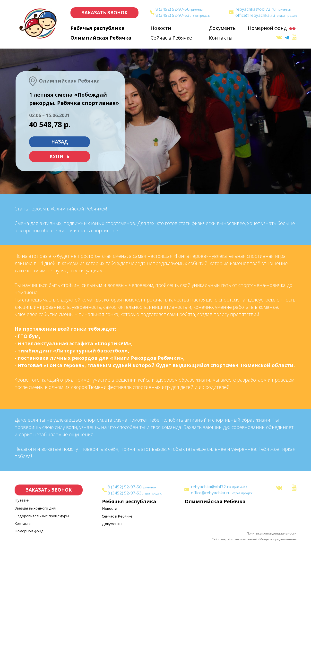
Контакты (221, 37)
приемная (197, 10)
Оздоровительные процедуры (42, 637)
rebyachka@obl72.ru (255, 9)
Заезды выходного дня (35, 629)
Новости (161, 28)
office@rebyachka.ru (255, 15)
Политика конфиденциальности (271, 654)
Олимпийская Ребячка (100, 37)
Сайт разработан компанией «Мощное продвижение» (254, 660)
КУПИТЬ (59, 156)
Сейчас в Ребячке (171, 37)
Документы (223, 28)
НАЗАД (59, 142)
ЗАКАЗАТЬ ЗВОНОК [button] (105, 12)
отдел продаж (200, 16)
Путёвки (22, 621)
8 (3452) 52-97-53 (173, 15)
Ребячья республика (97, 28)
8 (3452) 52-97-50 (173, 9)
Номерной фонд (267, 28)
